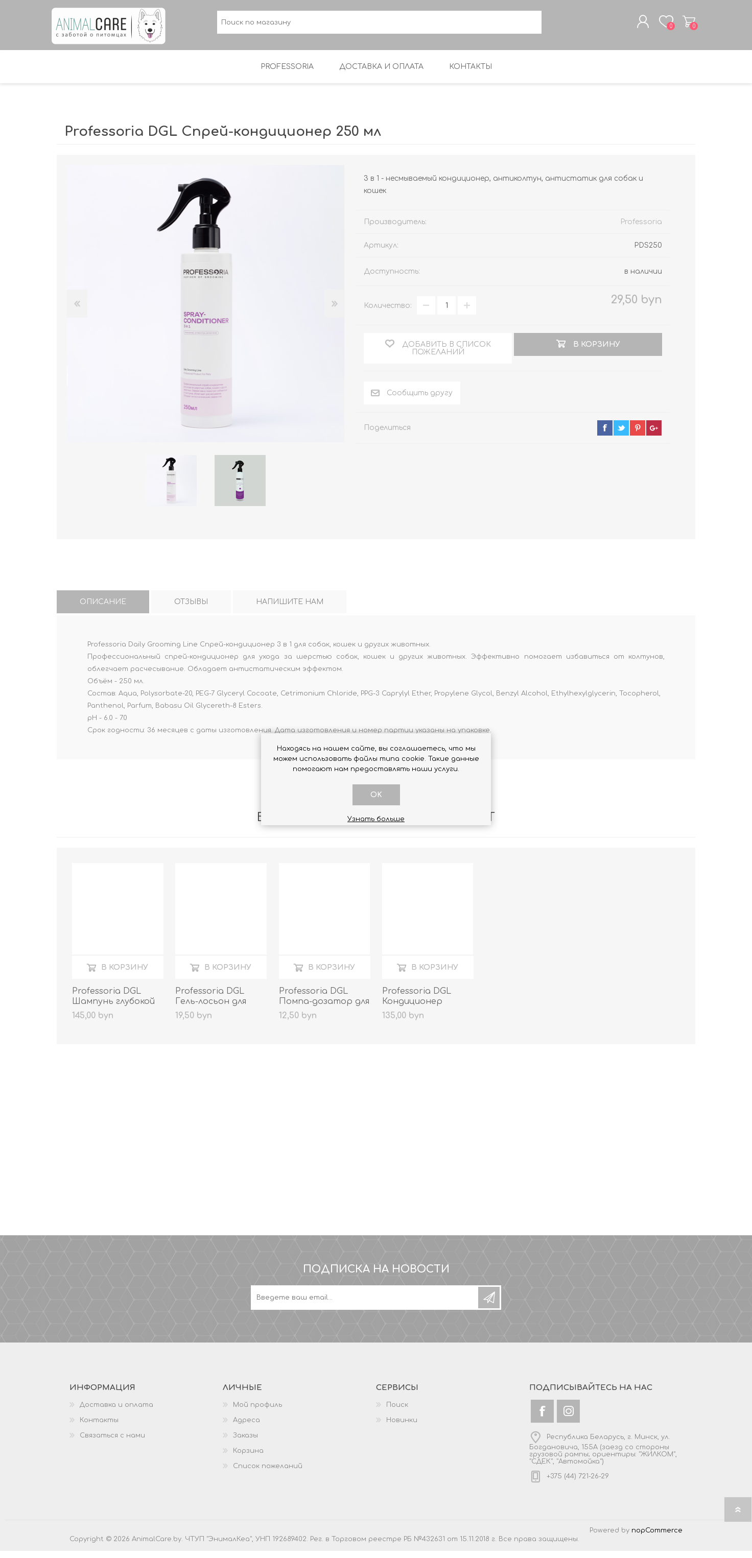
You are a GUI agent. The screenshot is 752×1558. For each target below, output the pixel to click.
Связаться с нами (112, 1442)
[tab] (103, 608)
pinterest (637, 435)
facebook (605, 435)
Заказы (245, 1442)
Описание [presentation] (103, 609)
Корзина (683, 25)
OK (376, 795)
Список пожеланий (267, 1473)
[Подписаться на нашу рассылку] (365, 1304)
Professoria (641, 229)
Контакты (99, 1427)
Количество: (388, 313)
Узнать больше (376, 819)
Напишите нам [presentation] (289, 609)
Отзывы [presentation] (191, 609)
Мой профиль (257, 1412)
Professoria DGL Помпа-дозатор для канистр (324, 1009)
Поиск (397, 1412)
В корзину (124, 974)
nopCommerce (657, 1537)
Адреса (246, 1427)
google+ (654, 435)
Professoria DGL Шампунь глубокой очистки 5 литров (113, 1009)
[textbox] (379, 25)
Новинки (401, 1427)
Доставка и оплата (116, 1412)
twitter (621, 435)
